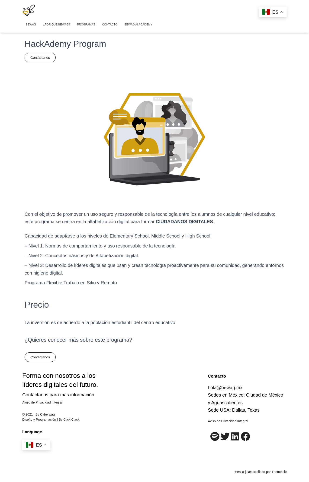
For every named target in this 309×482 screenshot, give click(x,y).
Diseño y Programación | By (42, 419)
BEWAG (31, 24)
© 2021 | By (31, 414)
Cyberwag (47, 414)
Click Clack (71, 419)
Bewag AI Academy (138, 24)
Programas (86, 24)
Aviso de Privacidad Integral (42, 402)
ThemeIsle (279, 472)
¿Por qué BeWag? (56, 24)
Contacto (109, 24)
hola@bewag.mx (225, 387)
